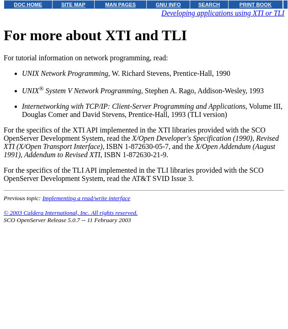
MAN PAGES (120, 4)
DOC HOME (28, 4)
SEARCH (209, 4)
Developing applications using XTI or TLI (222, 13)
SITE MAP (73, 4)
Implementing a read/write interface (86, 198)
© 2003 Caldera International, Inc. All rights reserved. (71, 212)
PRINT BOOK (256, 4)
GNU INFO (168, 4)
